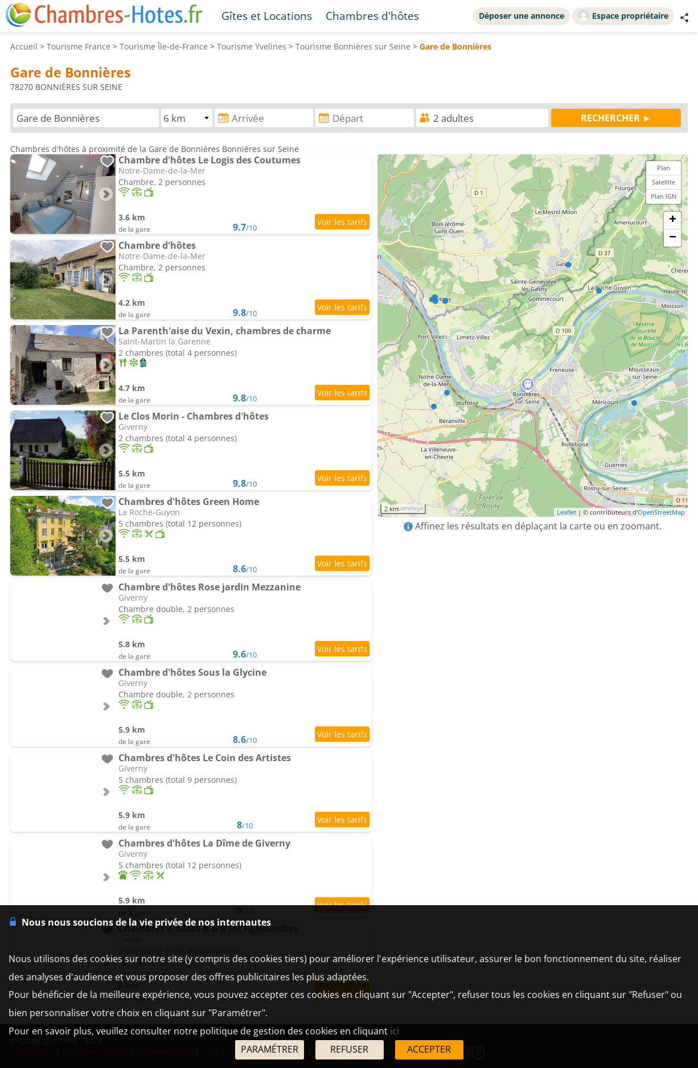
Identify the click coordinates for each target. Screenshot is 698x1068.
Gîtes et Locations (266, 16)
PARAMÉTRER (269, 1049)
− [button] (672, 238)
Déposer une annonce (521, 15)
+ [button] (672, 220)
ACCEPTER (429, 1049)
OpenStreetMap (661, 512)
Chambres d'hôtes (372, 16)
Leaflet (566, 512)
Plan (663, 167)
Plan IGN (663, 196)
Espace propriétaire (623, 15)
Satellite (663, 182)
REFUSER (349, 1049)
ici (394, 1031)
